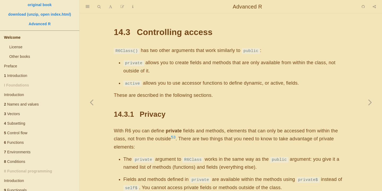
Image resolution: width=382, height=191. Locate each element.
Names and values (21, 104)
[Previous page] (91, 102)
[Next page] (370, 102)
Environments (17, 152)
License (16, 47)
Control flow (15, 133)
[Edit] (122, 6)
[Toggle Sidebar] (87, 6)
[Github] (363, 6)
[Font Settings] (110, 6)
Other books (19, 56)
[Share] (374, 6)
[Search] (99, 6)
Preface (10, 66)
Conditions (14, 161)
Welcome (12, 37)
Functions (14, 142)
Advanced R (40, 24)
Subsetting (14, 123)
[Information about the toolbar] (132, 6)
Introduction (15, 75)
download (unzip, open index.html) (39, 14)
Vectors (12, 114)
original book (40, 5)
